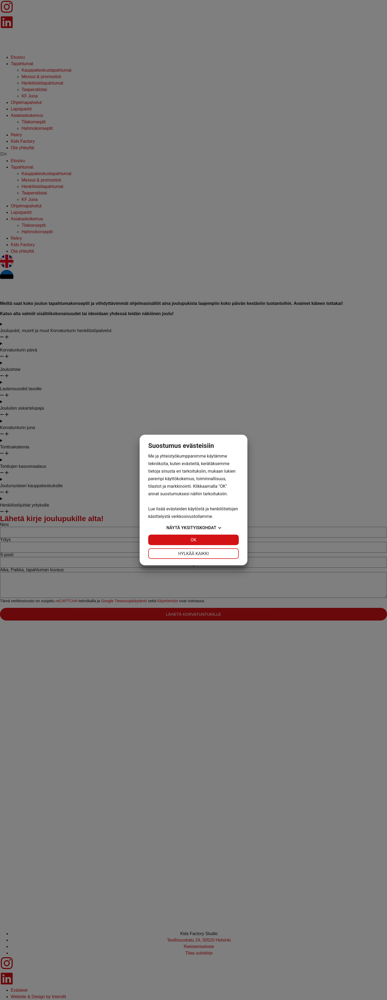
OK (193, 539)
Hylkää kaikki (193, 553)
